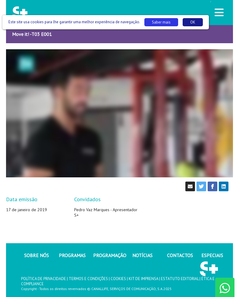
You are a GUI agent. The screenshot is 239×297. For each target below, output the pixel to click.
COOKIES (118, 278)
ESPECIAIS (212, 255)
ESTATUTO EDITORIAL (180, 278)
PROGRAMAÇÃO (109, 255)
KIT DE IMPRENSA (143, 278)
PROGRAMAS (72, 255)
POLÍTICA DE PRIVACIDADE (43, 278)
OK (192, 22)
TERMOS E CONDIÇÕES (88, 278)
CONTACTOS (180, 255)
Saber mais (161, 22)
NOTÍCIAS (142, 255)
